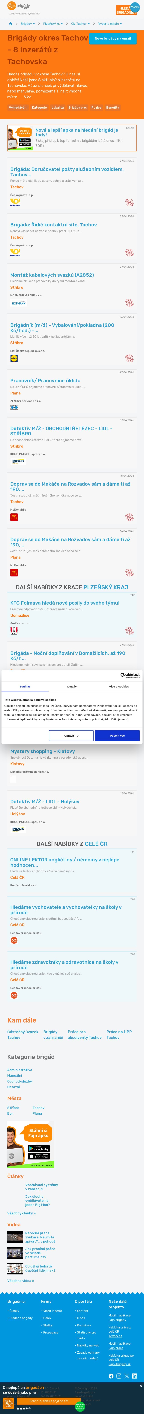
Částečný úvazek (22, 1035)
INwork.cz (115, 1336)
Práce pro (85, 1035)
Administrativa (19, 1070)
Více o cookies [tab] (119, 686)
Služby (48, 1325)
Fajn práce (116, 1348)
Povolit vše (117, 735)
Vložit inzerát (52, 1311)
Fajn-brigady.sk (119, 1364)
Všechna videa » (20, 1281)
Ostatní (13, 1087)
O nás (81, 1318)
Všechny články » (21, 1213)
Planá (37, 1113)
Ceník (47, 1318)
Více (27, 97)
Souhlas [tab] (25, 686)
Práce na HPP (119, 1035)
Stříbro (13, 1108)
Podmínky (84, 1325)
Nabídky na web (88, 1345)
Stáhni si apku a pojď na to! (49, 1401)
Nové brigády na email (113, 38)
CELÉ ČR (96, 844)
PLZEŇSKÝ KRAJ (105, 587)
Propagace (50, 1332)
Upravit (71, 735)
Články (14, 1311)
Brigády (53, 1035)
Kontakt (82, 1311)
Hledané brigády (21, 1318)
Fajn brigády (117, 1320)
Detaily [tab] (72, 686)
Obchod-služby (19, 1081)
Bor (10, 1113)
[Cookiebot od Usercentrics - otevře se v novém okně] (123, 675)
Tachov (38, 1108)
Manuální (14, 1076)
